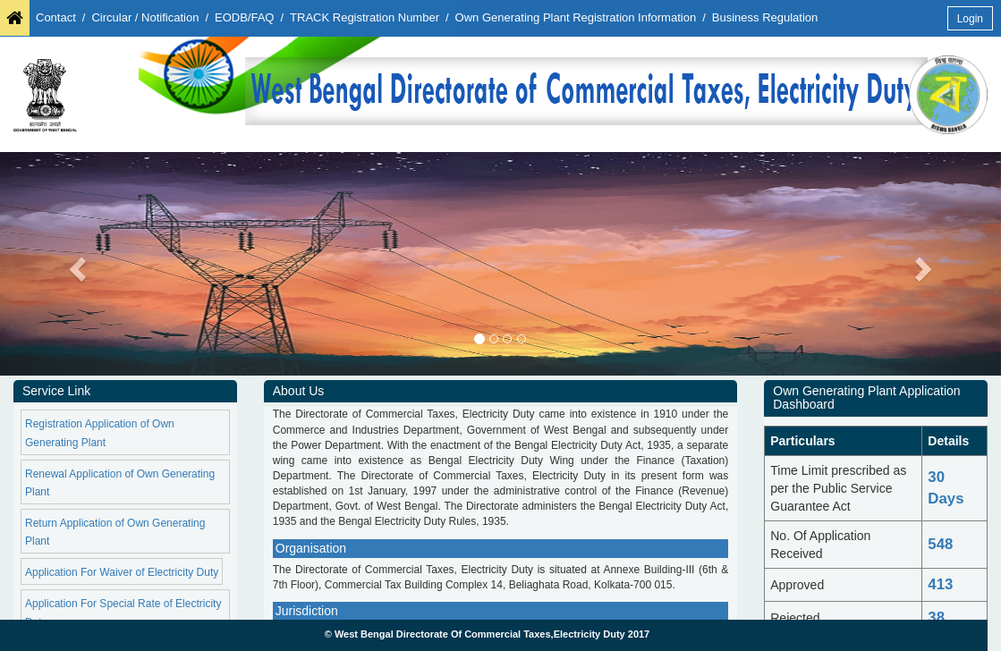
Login (970, 19)
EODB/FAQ (244, 17)
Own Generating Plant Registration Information (576, 17)
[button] (75, 264)
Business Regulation (765, 17)
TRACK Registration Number (364, 17)
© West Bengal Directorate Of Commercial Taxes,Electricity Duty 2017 (487, 634)
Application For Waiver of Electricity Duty (121, 572)
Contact (56, 17)
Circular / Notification (145, 17)
